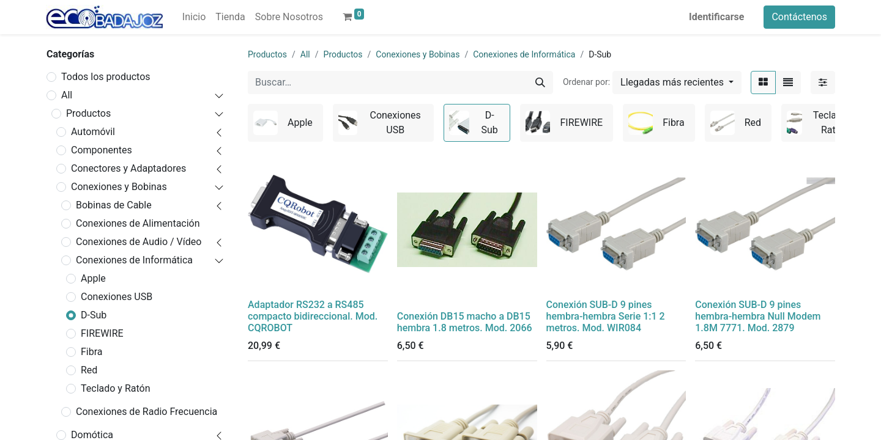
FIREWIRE (102, 333)
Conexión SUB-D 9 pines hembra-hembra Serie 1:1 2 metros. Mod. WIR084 (605, 316)
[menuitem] (193, 17)
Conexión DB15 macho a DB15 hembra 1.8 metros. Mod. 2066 (464, 322)
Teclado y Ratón (115, 388)
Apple (93, 278)
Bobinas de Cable (114, 205)
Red (89, 370)
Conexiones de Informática (134, 260)
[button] (677, 82)
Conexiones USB (116, 296)
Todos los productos (106, 76)
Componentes (101, 150)
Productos (88, 113)
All (66, 95)
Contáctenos (799, 17)
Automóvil (93, 132)
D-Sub (93, 315)
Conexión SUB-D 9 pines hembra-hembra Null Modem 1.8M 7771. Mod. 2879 (757, 316)
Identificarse (716, 17)
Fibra (92, 352)
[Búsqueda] (540, 82)
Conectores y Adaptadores (128, 168)
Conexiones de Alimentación (138, 223)
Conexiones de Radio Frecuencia (146, 411)
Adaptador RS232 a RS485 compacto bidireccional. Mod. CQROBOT (312, 316)
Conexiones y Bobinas (119, 187)
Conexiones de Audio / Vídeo (138, 242)
